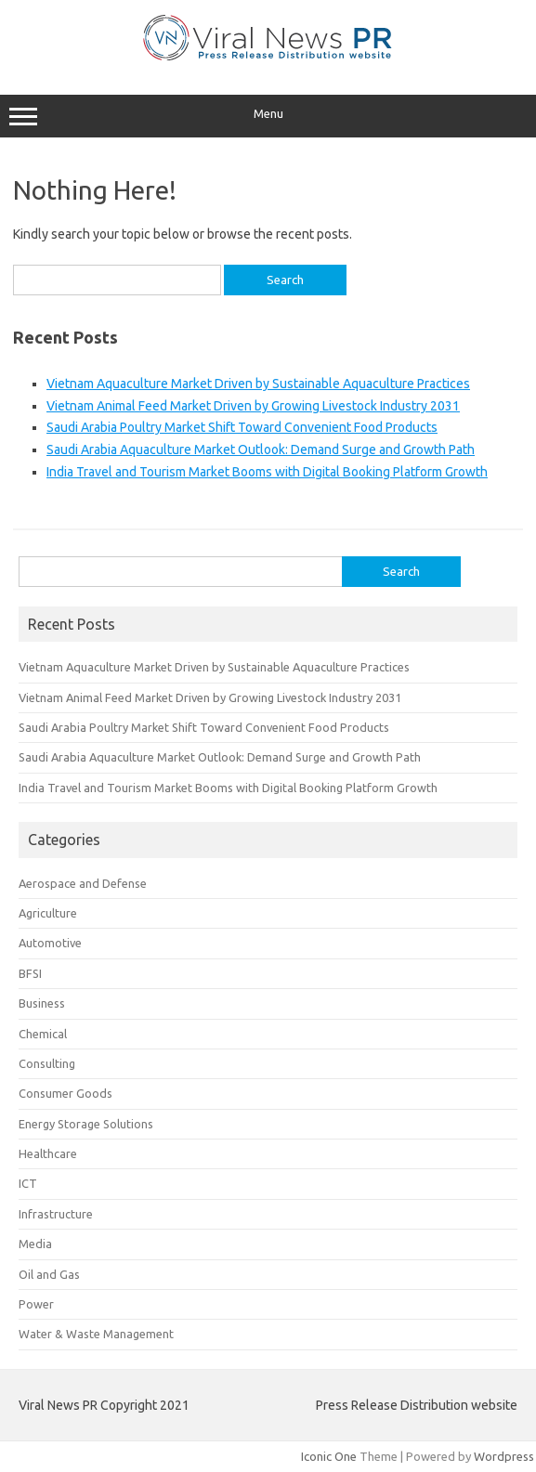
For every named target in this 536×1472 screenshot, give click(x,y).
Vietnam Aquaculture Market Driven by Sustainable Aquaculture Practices (258, 383)
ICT (28, 1183)
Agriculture (48, 912)
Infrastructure (56, 1213)
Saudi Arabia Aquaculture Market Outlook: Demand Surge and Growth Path (260, 449)
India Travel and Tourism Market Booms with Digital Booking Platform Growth (267, 471)
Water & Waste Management (96, 1333)
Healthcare (48, 1153)
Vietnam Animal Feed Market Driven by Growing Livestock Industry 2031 (253, 405)
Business (42, 1003)
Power (36, 1303)
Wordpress (504, 1456)
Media (35, 1243)
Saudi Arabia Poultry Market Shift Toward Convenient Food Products (242, 427)
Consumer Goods (65, 1093)
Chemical (43, 1033)
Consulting (47, 1063)
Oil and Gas (49, 1274)
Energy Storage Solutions (86, 1123)
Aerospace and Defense (83, 883)
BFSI (30, 973)
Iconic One (329, 1456)
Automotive (50, 942)
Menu (268, 116)
